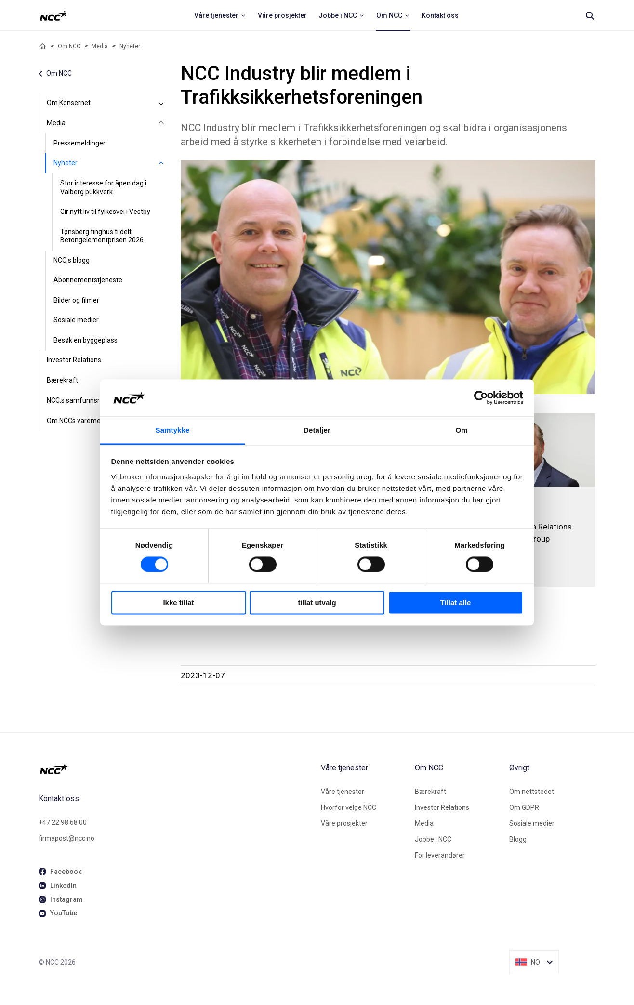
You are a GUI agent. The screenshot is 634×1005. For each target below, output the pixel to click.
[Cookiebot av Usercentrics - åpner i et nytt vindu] (481, 398)
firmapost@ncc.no (66, 838)
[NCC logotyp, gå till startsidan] (176, 769)
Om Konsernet (69, 102)
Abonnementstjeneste (87, 280)
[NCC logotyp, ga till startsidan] (54, 15)
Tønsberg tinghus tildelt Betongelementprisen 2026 (102, 236)
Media (100, 46)
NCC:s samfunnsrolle (78, 400)
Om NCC (69, 46)
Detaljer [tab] (317, 430)
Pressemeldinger (79, 143)
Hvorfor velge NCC (348, 807)
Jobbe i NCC (433, 839)
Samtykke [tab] (173, 430)
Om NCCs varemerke (78, 420)
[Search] (589, 15)
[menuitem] (220, 15)
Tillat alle (455, 602)
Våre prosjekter (344, 823)
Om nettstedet (531, 791)
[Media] (161, 123)
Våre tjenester (342, 791)
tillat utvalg (317, 602)
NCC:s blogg (71, 260)
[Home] (42, 46)
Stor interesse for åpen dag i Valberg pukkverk (103, 187)
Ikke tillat (178, 602)
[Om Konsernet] (161, 103)
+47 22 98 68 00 (63, 822)
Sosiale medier (76, 320)
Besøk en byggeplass (85, 340)
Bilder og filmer (76, 300)
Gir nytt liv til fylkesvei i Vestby (105, 211)
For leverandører (440, 855)
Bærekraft (62, 380)
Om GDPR (524, 807)
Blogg (518, 839)
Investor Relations (74, 360)
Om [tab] (461, 430)
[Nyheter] (161, 163)
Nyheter (129, 46)
